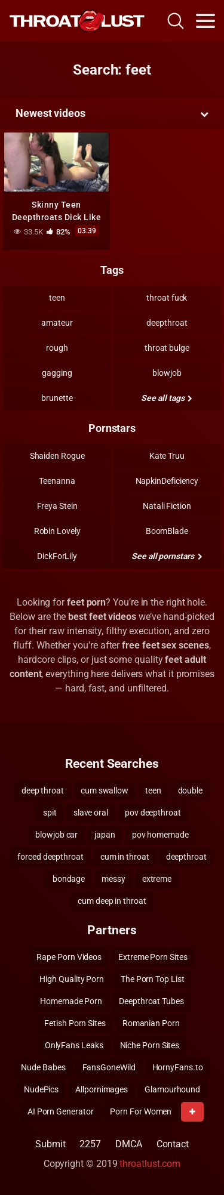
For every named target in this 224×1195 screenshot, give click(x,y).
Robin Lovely (57, 531)
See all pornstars (166, 556)
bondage (69, 879)
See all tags (166, 398)
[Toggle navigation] (205, 21)
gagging (57, 373)
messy (113, 879)
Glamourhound (172, 1089)
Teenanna (57, 481)
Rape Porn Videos (69, 957)
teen (57, 297)
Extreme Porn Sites (153, 957)
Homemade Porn (71, 1001)
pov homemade (160, 834)
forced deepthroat (50, 856)
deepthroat (166, 323)
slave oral (90, 812)
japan (104, 834)
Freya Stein (57, 506)
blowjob (166, 373)
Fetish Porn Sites (75, 1023)
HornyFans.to (177, 1067)
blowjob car (56, 834)
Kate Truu (167, 456)
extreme (156, 879)
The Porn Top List (153, 979)
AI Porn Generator (60, 1111)
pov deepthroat (153, 812)
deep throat (43, 790)
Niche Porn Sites (150, 1045)
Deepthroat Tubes (151, 1001)
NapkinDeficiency (167, 481)
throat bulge (167, 348)
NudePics (41, 1089)
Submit (50, 1144)
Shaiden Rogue (57, 456)
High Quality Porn (71, 979)
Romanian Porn (151, 1023)
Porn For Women (140, 1111)
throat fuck (166, 297)
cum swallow (104, 790)
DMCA (128, 1144)
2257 (90, 1144)
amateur (56, 323)
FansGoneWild (109, 1067)
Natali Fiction (167, 506)
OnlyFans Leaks (74, 1045)
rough (57, 348)
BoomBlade (167, 531)
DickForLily (57, 556)
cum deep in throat (112, 901)
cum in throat (124, 856)
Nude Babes (43, 1067)
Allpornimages (101, 1089)
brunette (56, 398)
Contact (173, 1144)
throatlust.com (149, 1163)
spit (50, 812)
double (190, 790)
